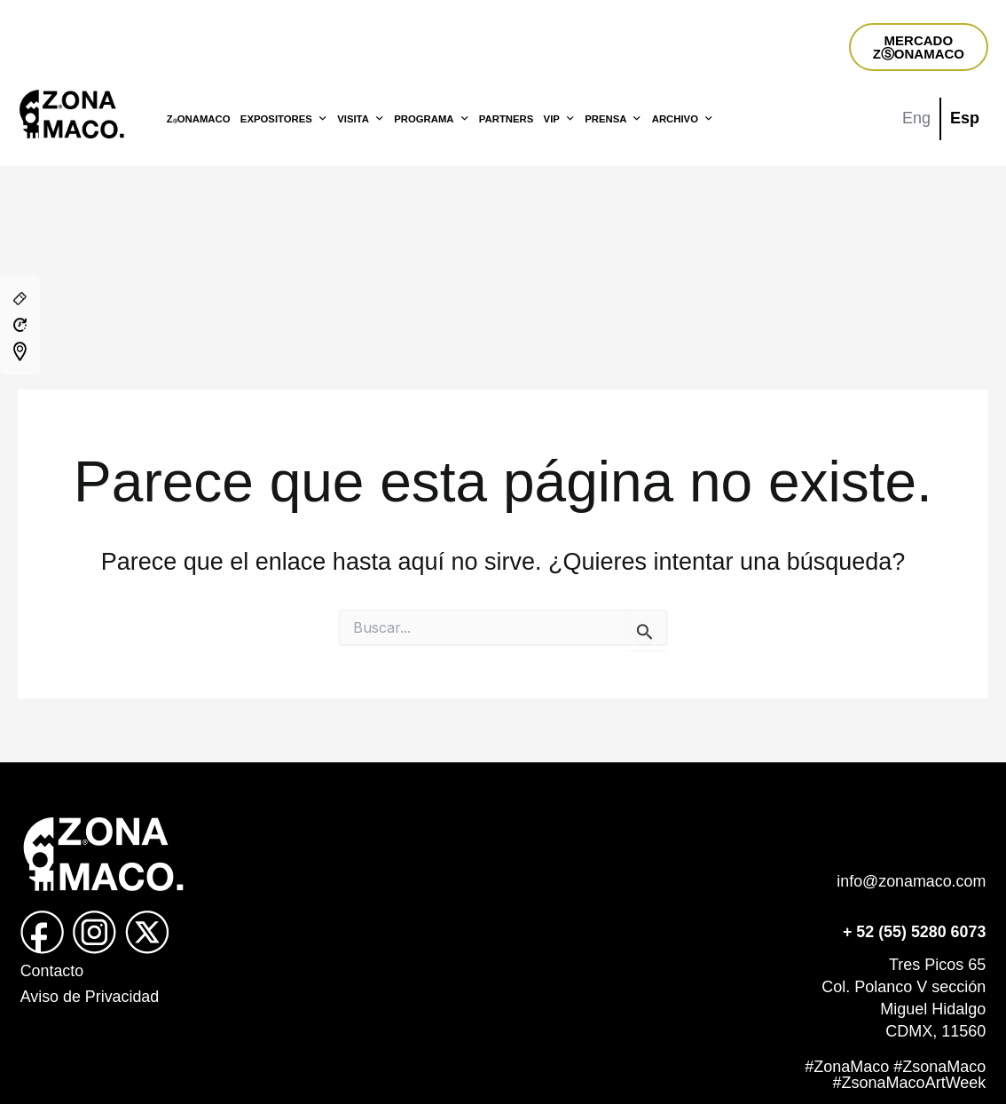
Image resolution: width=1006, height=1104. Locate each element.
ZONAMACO (199, 119)
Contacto (52, 971)
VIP (559, 119)
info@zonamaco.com (911, 881)
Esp (964, 118)
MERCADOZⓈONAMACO (918, 47)
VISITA (360, 119)
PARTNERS (506, 119)
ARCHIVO (682, 119)
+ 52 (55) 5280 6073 (914, 932)
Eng (916, 118)
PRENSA (613, 119)
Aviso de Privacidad (90, 996)
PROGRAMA (431, 119)
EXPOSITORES (283, 119)
